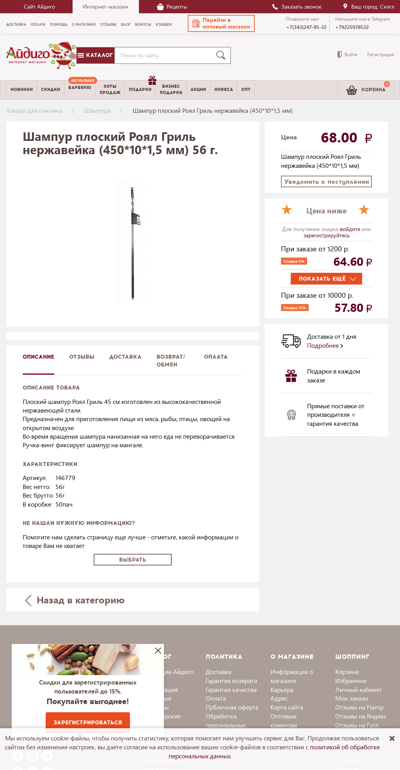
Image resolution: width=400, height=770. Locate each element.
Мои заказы (351, 698)
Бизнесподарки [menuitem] (171, 89)
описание (38, 357)
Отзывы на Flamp (359, 707)
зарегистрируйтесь (327, 235)
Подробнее (325, 345)
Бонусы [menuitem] (143, 24)
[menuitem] (79, 89)
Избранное (350, 680)
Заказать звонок (297, 6)
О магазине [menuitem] (84, 24)
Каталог (95, 55)
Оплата (216, 357)
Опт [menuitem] (246, 89)
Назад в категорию (74, 599)
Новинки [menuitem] (22, 89)
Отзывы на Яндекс (360, 716)
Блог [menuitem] (126, 24)
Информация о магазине (291, 676)
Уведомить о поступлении (326, 182)
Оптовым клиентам (283, 720)
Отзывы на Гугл (356, 725)
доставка (125, 357)
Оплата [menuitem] (38, 24)
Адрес (279, 698)
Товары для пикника (34, 110)
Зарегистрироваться (87, 722)
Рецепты (172, 6)
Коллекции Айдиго (167, 671)
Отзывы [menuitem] (108, 24)
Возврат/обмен (170, 361)
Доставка (218, 671)
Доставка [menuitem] (16, 24)
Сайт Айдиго (39, 6)
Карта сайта (286, 707)
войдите (351, 229)
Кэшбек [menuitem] (164, 24)
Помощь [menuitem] (59, 24)
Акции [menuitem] (198, 89)
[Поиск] (222, 55)
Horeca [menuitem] (223, 89)
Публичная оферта (232, 707)
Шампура (97, 110)
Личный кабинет (358, 689)
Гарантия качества (231, 689)
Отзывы (81, 357)
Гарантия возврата (231, 680)
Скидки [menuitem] (50, 89)
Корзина (347, 671)
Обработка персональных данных (225, 725)
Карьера (281, 689)
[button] (221, 23)
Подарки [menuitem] (142, 86)
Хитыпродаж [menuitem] (110, 89)
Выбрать (132, 560)
